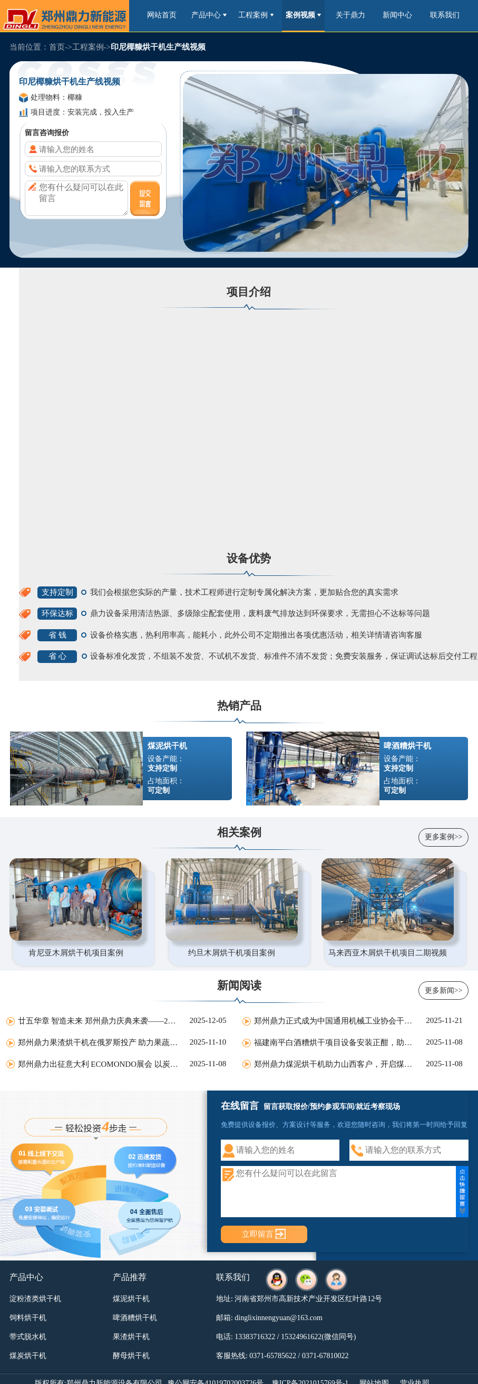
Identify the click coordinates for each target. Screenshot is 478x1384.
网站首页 (162, 15)
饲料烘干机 (27, 1318)
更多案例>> (444, 837)
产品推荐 (130, 1277)
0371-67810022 (325, 1356)
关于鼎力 (350, 15)
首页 (57, 47)
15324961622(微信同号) (318, 1337)
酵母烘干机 (131, 1356)
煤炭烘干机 (27, 1356)
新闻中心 (397, 15)
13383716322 (255, 1337)
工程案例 (256, 15)
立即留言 (258, 1233)
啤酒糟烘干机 (135, 1318)
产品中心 (209, 15)
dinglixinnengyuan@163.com (278, 1318)
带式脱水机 (27, 1337)
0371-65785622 (272, 1356)
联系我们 (445, 15)
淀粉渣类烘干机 (35, 1299)
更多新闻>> (444, 990)
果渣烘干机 (131, 1337)
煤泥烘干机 (131, 1299)
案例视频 (303, 15)
